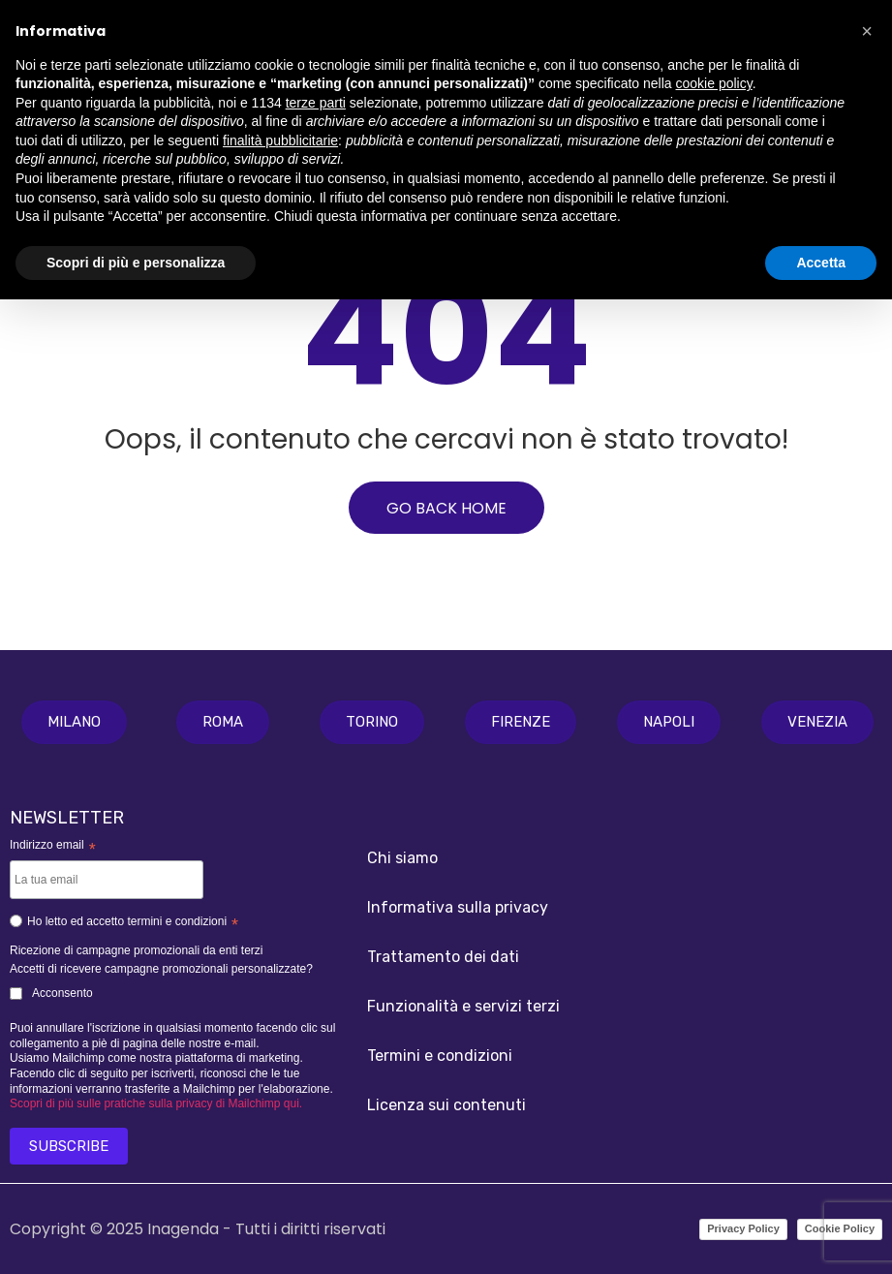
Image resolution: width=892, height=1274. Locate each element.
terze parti (316, 102)
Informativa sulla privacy (457, 907)
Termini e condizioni (439, 1055)
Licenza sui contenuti (446, 1105)
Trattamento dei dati (443, 957)
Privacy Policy (743, 1228)
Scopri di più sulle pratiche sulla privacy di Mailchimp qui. (156, 1103)
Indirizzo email (53, 846)
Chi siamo (402, 858)
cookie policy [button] (714, 83)
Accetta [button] (821, 262)
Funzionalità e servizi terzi (463, 1006)
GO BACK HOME (446, 508)
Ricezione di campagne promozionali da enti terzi (136, 950)
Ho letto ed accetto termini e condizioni (124, 924)
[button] (74, 722)
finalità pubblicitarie (280, 140)
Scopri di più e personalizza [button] (135, 262)
